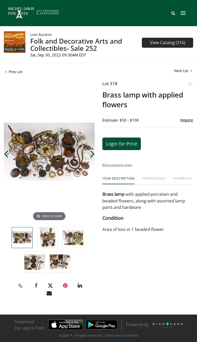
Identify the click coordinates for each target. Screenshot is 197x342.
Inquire (186, 119)
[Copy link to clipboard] (20, 286)
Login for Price (121, 144)
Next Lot (183, 71)
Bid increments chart (117, 165)
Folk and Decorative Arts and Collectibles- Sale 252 (76, 44)
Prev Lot (13, 71)
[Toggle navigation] (183, 13)
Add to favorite (190, 84)
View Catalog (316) (167, 42)
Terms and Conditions (121, 335)
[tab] (118, 180)
